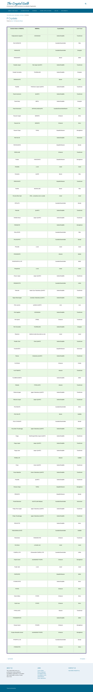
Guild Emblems (41, 676)
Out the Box (13, 688)
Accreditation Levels (42, 675)
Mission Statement (41, 672)
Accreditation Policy (42, 673)
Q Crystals (10, 658)
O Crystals (83, 658)
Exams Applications (45, 10)
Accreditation (25, 10)
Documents (64, 10)
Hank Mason (20, 21)
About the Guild (13, 10)
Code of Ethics (41, 670)
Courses (34, 10)
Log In (56, 10)
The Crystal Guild (18, 3)
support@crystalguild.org (73, 670)
